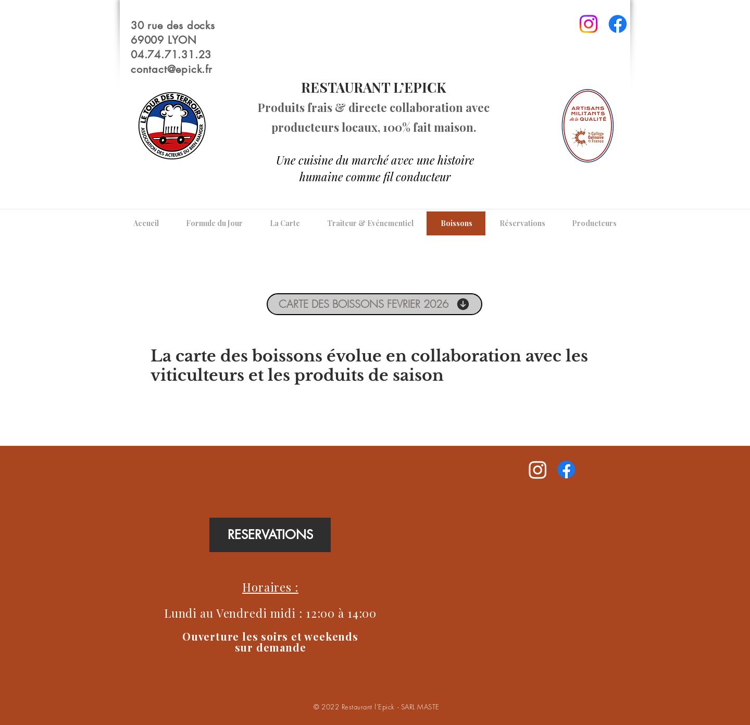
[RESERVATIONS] (270, 535)
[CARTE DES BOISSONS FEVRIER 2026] (374, 304)
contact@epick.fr (172, 69)
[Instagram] (589, 24)
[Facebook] (618, 24)
